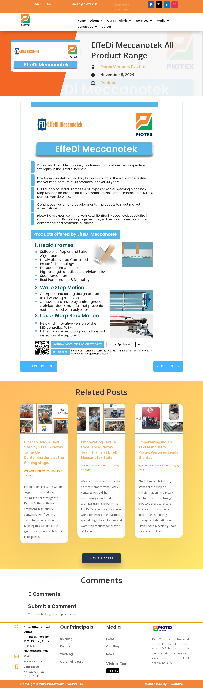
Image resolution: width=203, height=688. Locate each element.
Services (142, 20)
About (94, 20)
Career (106, 26)
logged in (51, 614)
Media (161, 20)
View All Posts (101, 558)
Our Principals (117, 20)
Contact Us (85, 26)
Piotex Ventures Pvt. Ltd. (123, 67)
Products (108, 83)
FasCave (176, 684)
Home (81, 20)
